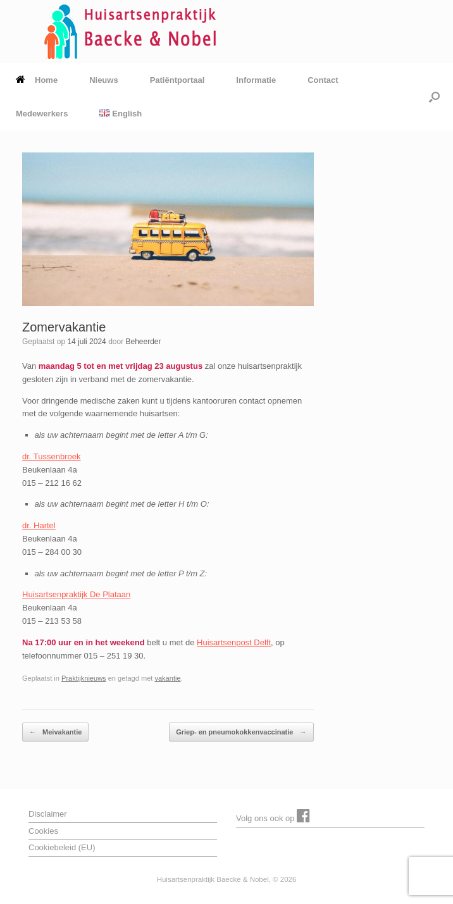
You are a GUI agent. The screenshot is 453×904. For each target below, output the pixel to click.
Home (37, 80)
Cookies (43, 831)
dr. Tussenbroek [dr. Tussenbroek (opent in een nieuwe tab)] (51, 456)
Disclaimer (47, 814)
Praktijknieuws (83, 678)
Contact (322, 80)
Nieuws (103, 80)
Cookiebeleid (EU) (62, 847)
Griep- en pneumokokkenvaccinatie (241, 732)
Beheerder (143, 341)
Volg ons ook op (273, 815)
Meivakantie (55, 732)
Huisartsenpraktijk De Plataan (76, 594)
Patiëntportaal (177, 80)
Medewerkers (42, 113)
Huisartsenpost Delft (234, 642)
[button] (434, 96)
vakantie (167, 678)
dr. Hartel (39, 525)
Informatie (256, 80)
